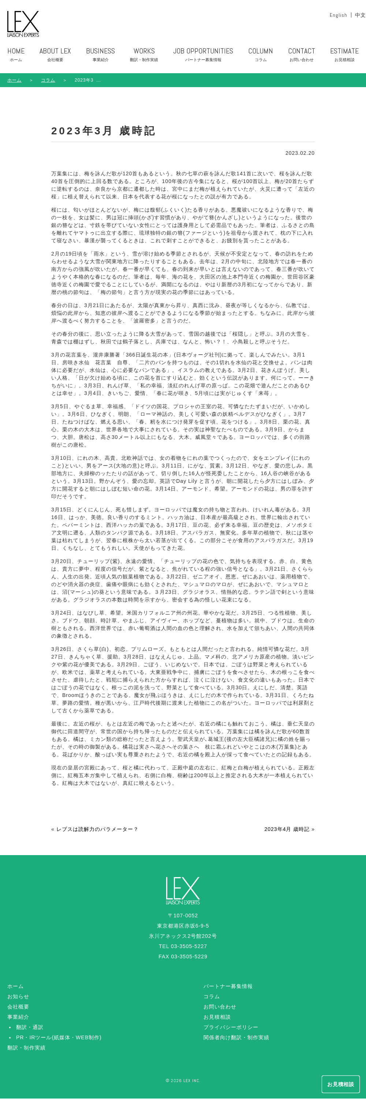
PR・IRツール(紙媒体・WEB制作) (59, 1038)
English (338, 15)
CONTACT (301, 57)
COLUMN (260, 57)
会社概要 (18, 1008)
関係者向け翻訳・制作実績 (236, 1038)
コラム (211, 997)
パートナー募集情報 (228, 987)
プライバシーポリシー (230, 1028)
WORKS (144, 57)
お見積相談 (217, 1018)
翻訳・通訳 (30, 1028)
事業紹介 (18, 1018)
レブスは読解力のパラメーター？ (97, 831)
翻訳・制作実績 (26, 1049)
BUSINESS (100, 57)
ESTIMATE (344, 57)
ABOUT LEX (55, 57)
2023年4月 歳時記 (287, 831)
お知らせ (18, 997)
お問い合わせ (219, 1008)
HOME (16, 57)
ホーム (14, 81)
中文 (360, 15)
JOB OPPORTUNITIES (203, 57)
